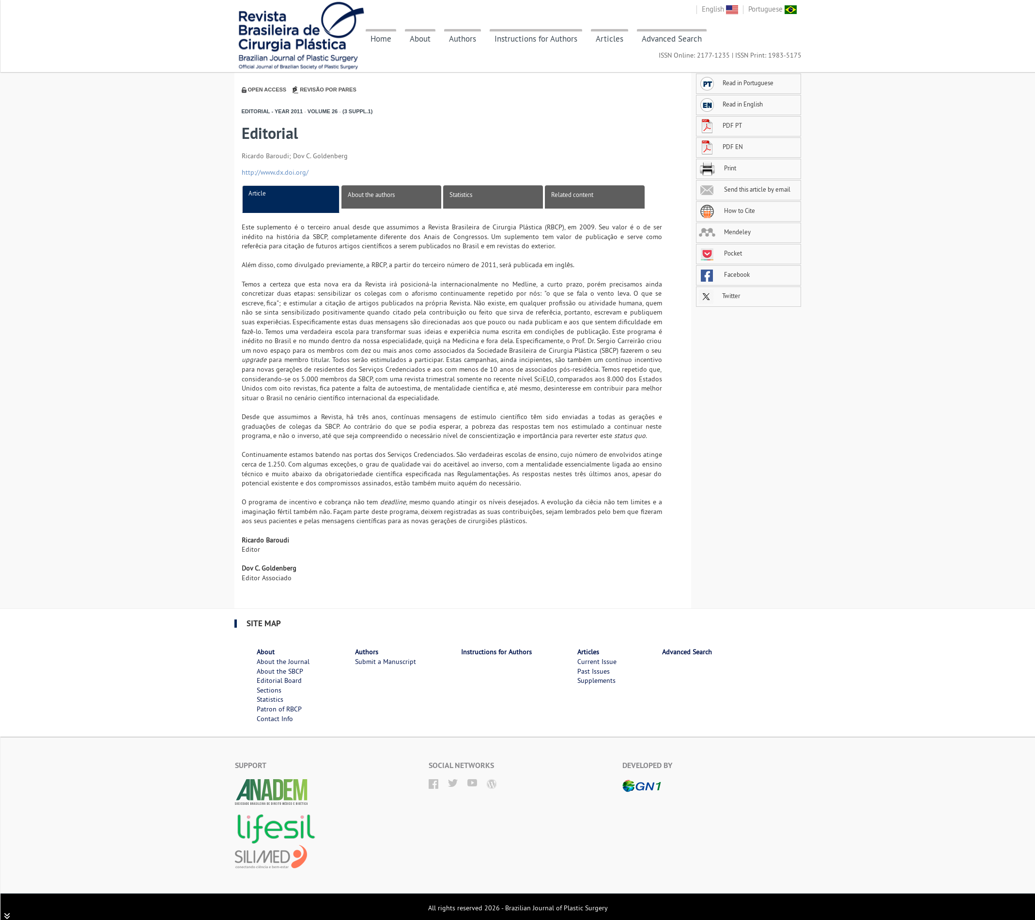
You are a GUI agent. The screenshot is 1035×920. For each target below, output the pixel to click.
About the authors (371, 194)
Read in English (731, 104)
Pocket (720, 253)
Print (717, 168)
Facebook (724, 274)
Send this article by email (744, 189)
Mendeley (725, 232)
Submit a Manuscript (385, 661)
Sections (269, 690)
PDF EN (721, 147)
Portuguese (772, 9)
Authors (462, 38)
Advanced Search (672, 38)
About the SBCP (280, 671)
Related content (572, 194)
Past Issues (593, 671)
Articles (609, 38)
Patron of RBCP (279, 709)
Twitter (719, 296)
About (420, 38)
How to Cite (727, 210)
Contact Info (275, 718)
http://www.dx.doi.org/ (275, 172)
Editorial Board (279, 680)
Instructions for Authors (535, 38)
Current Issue (597, 661)
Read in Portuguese (736, 83)
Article (257, 193)
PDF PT (720, 125)
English (720, 9)
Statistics (460, 194)
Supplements (596, 680)
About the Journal (283, 661)
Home (381, 38)
